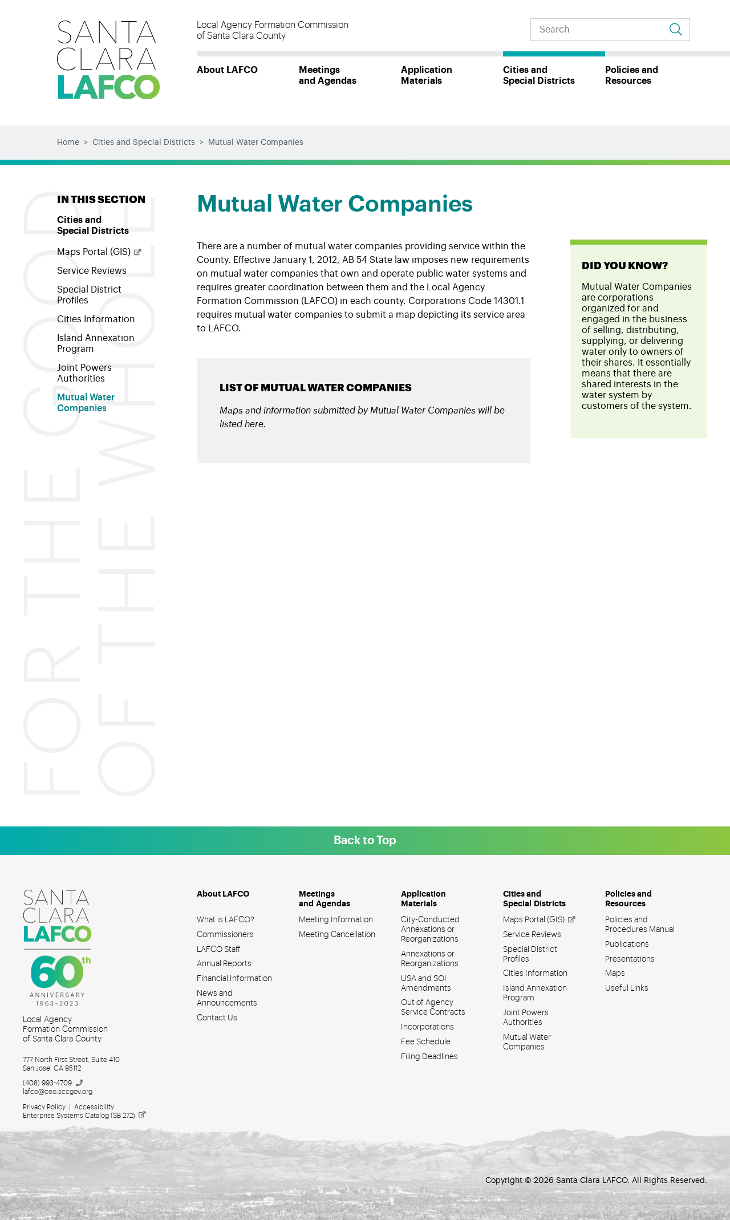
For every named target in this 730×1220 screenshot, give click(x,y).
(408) (53, 1083)
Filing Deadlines (429, 1057)
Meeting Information (336, 920)
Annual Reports (224, 964)
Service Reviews (92, 270)
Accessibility (94, 1107)
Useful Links (626, 988)
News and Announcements (227, 998)
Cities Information (96, 319)
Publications (627, 945)
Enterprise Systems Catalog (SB (85, 1115)
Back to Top (365, 840)
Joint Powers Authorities (84, 373)
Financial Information (234, 979)
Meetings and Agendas (327, 76)
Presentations (630, 959)
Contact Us (217, 1018)
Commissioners (225, 935)
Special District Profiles (89, 295)
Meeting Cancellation (337, 935)
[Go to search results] (676, 29)
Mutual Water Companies (86, 403)
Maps (615, 974)
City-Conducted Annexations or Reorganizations (430, 929)
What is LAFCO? (225, 920)
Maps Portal (100, 252)
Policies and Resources (631, 76)
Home (68, 143)
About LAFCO (227, 70)
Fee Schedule (426, 1042)
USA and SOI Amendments (426, 983)
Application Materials (426, 76)
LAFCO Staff (219, 950)
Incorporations (427, 1027)
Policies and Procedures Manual (640, 925)
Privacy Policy (44, 1107)
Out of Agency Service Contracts (433, 1007)
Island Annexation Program (96, 344)
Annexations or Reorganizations (430, 959)
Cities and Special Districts (539, 76)
